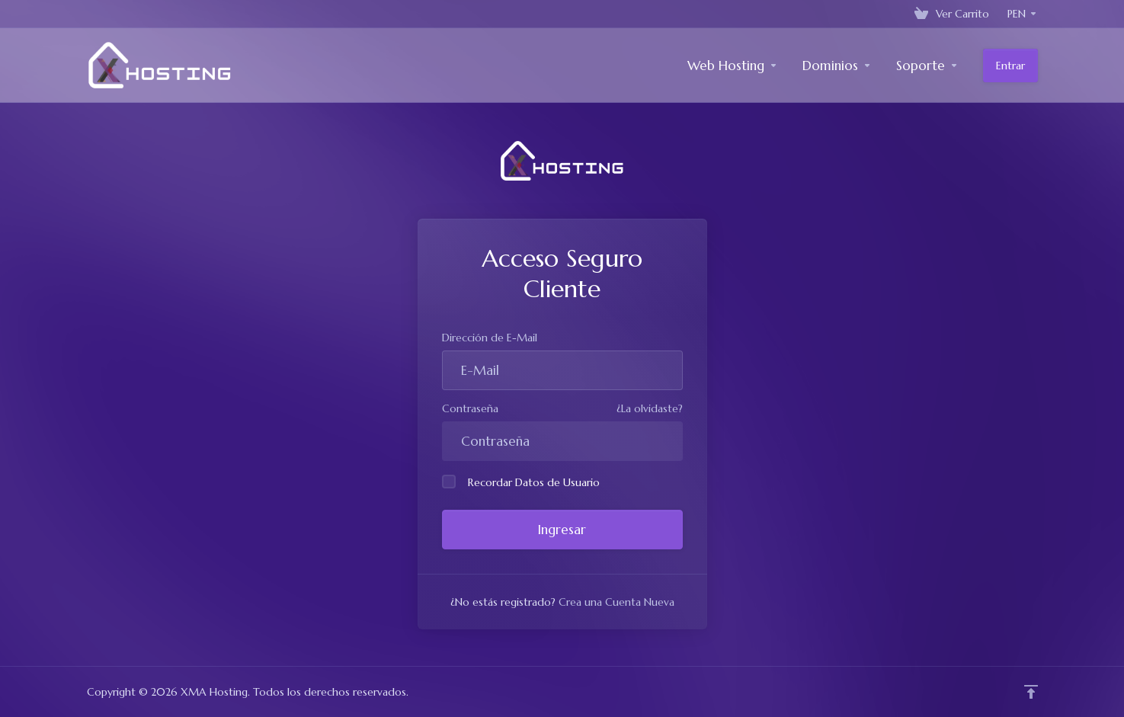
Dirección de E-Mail (489, 337)
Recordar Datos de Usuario (521, 482)
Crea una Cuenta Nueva (616, 602)
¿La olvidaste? (649, 408)
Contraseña (470, 408)
